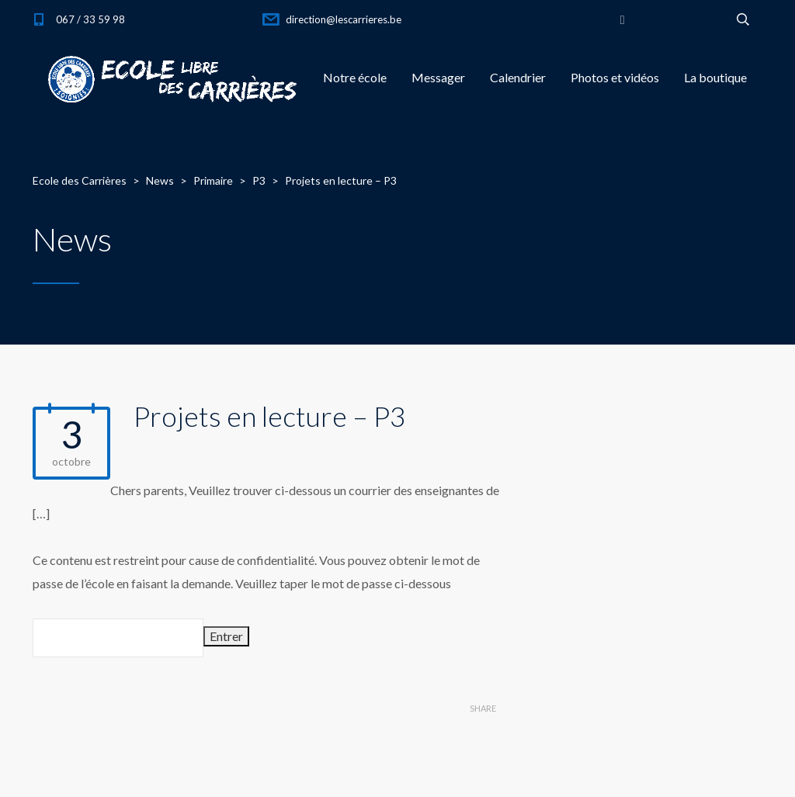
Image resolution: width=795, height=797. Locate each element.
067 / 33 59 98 (90, 19)
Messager (438, 77)
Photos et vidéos (615, 77)
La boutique (715, 77)
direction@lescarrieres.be (343, 19)
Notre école (355, 77)
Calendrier (518, 77)
